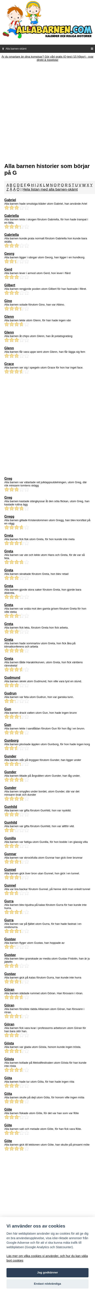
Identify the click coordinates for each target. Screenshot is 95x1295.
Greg (8, 478)
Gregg (9, 516)
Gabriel (10, 200)
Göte (8, 1109)
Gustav (10, 939)
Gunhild (10, 807)
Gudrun (10, 693)
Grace (9, 364)
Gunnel (10, 870)
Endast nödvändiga (47, 1283)
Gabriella (11, 216)
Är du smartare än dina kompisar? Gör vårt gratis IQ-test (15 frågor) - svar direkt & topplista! (47, 58)
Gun (7, 709)
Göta (8, 1078)
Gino (8, 301)
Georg (9, 254)
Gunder (10, 756)
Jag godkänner (47, 1272)
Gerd (8, 269)
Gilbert (9, 285)
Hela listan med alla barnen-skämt (50, 189)
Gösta (9, 1043)
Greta (8, 535)
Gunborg (11, 740)
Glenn (9, 316)
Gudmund (12, 677)
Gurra (8, 901)
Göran (9, 989)
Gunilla (10, 838)
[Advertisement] (47, 111)
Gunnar (10, 854)
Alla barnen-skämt (13, 48)
